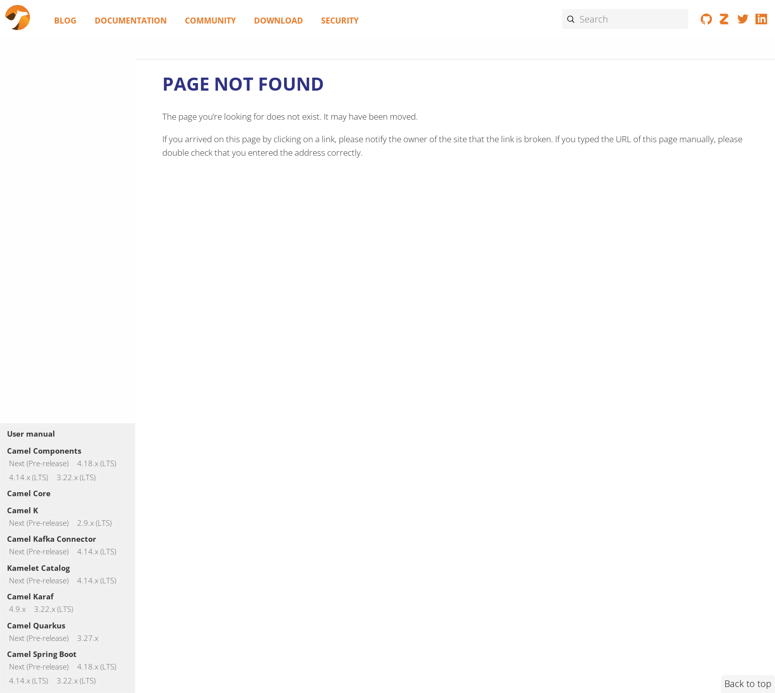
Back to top (747, 683)
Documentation (131, 20)
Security (340, 20)
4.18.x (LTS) (96, 463)
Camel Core (29, 493)
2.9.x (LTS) (94, 523)
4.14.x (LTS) (28, 477)
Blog (65, 20)
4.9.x (17, 609)
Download (278, 20)
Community (210, 20)
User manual (31, 433)
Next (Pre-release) (39, 463)
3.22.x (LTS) (76, 477)
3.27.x (87, 638)
